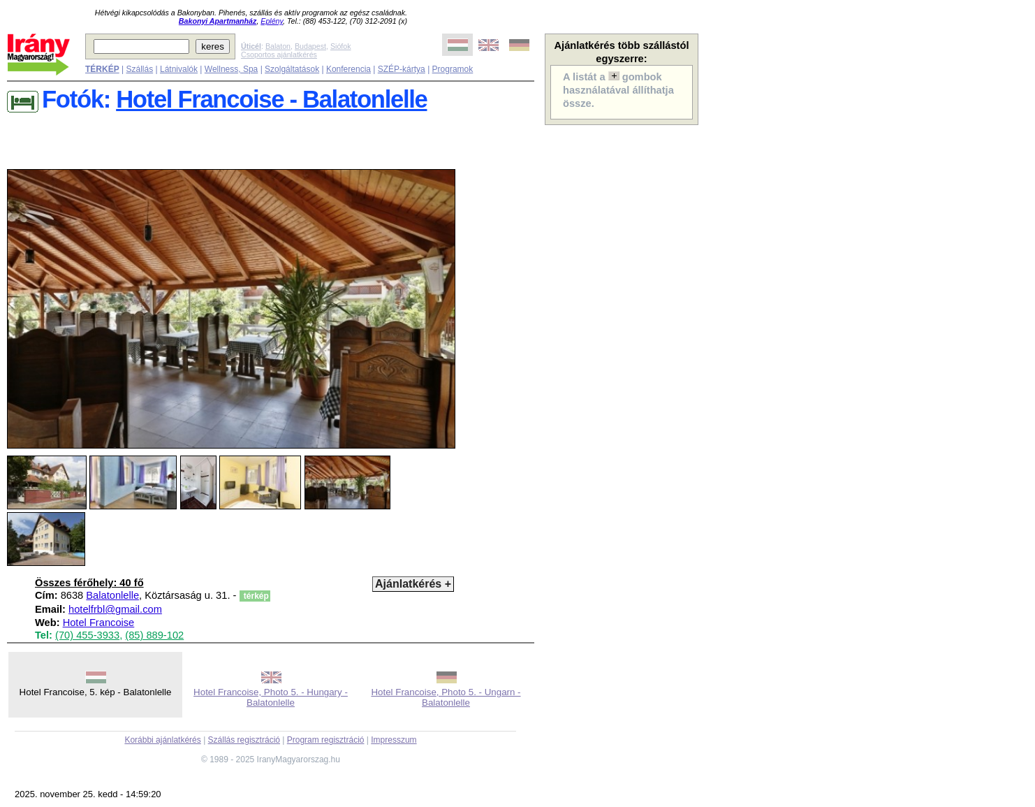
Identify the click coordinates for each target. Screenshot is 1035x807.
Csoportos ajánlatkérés (279, 54)
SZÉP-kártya (401, 69)
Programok (453, 69)
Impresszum (393, 740)
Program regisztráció (326, 740)
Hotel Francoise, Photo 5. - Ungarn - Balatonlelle (445, 697)
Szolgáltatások (292, 69)
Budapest (310, 46)
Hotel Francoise (99, 622)
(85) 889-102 (154, 635)
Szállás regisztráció (244, 740)
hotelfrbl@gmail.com (115, 609)
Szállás (139, 69)
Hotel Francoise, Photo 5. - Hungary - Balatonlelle (270, 697)
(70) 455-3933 (87, 635)
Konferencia (348, 69)
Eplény (271, 21)
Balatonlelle (112, 595)
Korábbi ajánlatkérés (162, 740)
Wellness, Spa (231, 69)
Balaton (278, 46)
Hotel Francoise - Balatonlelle (271, 99)
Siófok (340, 46)
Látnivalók (179, 69)
